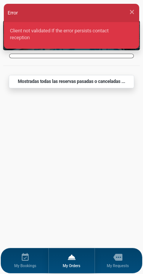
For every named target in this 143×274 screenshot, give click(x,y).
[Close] (132, 12)
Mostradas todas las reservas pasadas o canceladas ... (71, 81)
